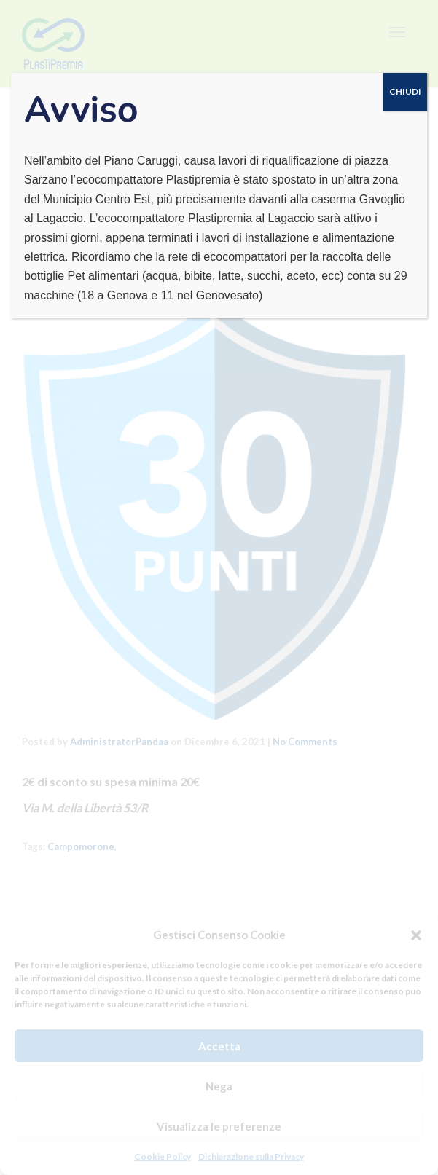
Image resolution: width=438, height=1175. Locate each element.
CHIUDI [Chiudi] (405, 91)
